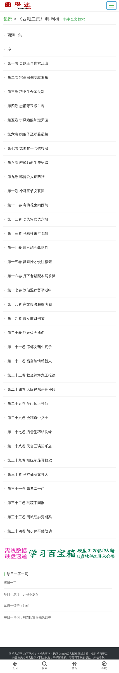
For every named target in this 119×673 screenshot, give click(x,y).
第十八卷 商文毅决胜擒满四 (29, 304)
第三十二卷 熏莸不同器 (26, 503)
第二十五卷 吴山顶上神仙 (27, 403)
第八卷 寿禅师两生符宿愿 (27, 162)
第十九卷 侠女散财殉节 (26, 318)
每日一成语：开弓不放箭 (21, 594)
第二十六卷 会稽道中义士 (27, 418)
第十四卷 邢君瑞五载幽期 (27, 248)
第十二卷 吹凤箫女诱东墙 (27, 219)
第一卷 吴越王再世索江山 (27, 63)
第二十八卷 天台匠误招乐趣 (29, 446)
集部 (7, 18)
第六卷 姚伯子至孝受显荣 (27, 134)
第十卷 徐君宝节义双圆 (26, 191)
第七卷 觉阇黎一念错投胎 (27, 148)
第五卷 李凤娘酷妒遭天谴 (27, 120)
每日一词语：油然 (16, 606)
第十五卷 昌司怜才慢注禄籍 (29, 262)
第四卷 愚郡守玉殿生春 (26, 106)
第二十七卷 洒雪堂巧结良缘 (29, 432)
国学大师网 (15, 653)
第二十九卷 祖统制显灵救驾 (29, 460)
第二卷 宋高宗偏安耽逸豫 (27, 77)
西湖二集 (14, 35)
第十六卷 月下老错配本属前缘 (31, 276)
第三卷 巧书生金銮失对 (26, 92)
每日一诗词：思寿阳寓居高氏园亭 (27, 617)
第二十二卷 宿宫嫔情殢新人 (29, 361)
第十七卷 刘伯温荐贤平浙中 (29, 290)
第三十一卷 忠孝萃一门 (26, 489)
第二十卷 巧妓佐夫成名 (26, 333)
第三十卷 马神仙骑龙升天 (27, 474)
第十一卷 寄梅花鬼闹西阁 (27, 205)
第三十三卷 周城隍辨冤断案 (29, 517)
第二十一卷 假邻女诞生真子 (29, 347)
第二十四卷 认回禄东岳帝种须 (31, 389)
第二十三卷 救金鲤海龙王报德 (31, 375)
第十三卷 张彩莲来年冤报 (27, 233)
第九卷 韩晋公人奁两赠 (26, 177)
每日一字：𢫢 (12, 582)
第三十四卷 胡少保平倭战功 (29, 531)
